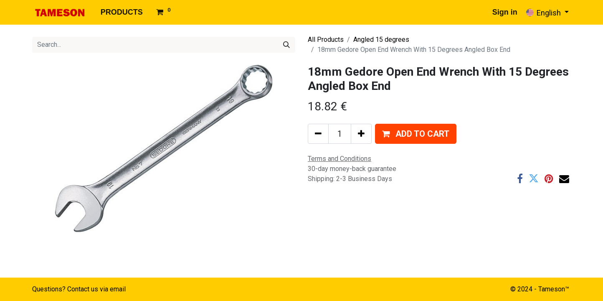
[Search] (286, 45)
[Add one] (361, 134)
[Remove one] (318, 134)
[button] (415, 134)
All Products (326, 39)
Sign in (504, 12)
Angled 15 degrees (381, 39)
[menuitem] (121, 12)
